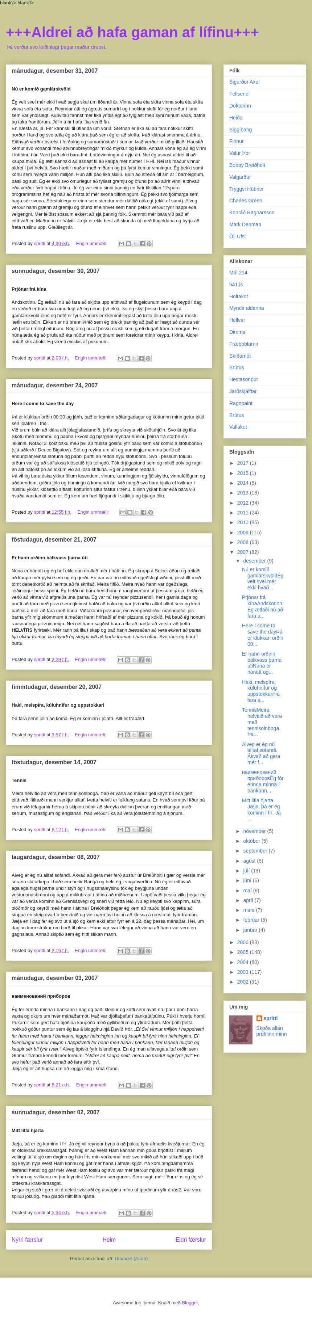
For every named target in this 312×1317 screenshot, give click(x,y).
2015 (243, 473)
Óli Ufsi (237, 236)
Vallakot (238, 427)
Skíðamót (240, 356)
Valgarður (240, 177)
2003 (243, 972)
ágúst (250, 861)
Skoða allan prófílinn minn (271, 1031)
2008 (243, 542)
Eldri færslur (191, 1240)
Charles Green (245, 200)
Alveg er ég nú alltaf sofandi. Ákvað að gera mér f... (261, 753)
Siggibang (240, 129)
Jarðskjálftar (242, 391)
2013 (243, 493)
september (255, 851)
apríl (248, 900)
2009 (243, 532)
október (252, 841)
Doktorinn (240, 106)
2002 (243, 982)
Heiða (236, 118)
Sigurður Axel (244, 82)
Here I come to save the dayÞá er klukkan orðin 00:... (262, 635)
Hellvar (237, 320)
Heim (109, 1240)
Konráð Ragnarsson (252, 212)
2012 (243, 503)
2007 (243, 552)
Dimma (237, 332)
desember (255, 561)
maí (248, 890)
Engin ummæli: (92, 243)
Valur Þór (239, 153)
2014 (243, 483)
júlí (247, 871)
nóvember (255, 831)
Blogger (190, 1302)
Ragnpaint (241, 403)
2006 (243, 942)
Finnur (236, 141)
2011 (243, 513)
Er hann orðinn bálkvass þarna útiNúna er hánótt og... (262, 663)
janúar (251, 930)
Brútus (236, 367)
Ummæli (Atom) (131, 1258)
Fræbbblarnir (243, 344)
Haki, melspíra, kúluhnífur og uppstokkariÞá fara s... (261, 691)
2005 (243, 952)
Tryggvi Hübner (246, 189)
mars (249, 910)
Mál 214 (238, 272)
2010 (243, 522)
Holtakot (238, 296)
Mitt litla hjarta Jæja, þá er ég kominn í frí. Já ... (261, 809)
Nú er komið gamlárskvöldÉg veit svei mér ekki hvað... (263, 578)
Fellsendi (239, 94)
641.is (236, 284)
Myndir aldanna (246, 308)
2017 (243, 463)
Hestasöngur (243, 379)
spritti (271, 1018)
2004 (243, 962)
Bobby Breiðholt (247, 165)
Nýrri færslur (27, 1240)
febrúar (251, 920)
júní (248, 880)
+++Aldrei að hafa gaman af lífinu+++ (132, 32)
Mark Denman (245, 224)
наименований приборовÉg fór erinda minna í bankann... (262, 781)
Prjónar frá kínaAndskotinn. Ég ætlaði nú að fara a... (263, 606)
